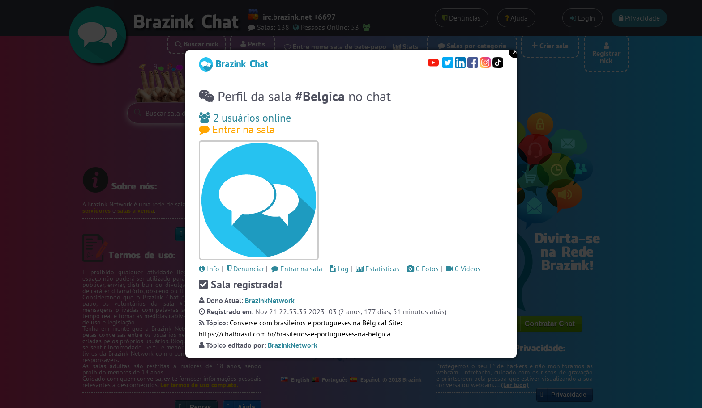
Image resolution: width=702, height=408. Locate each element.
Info (209, 268)
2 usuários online (245, 118)
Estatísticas (377, 268)
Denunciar (245, 268)
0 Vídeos (463, 268)
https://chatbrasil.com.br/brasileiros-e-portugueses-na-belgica (294, 333)
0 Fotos (423, 268)
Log (339, 268)
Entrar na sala (237, 129)
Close (515, 51)
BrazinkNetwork (270, 300)
